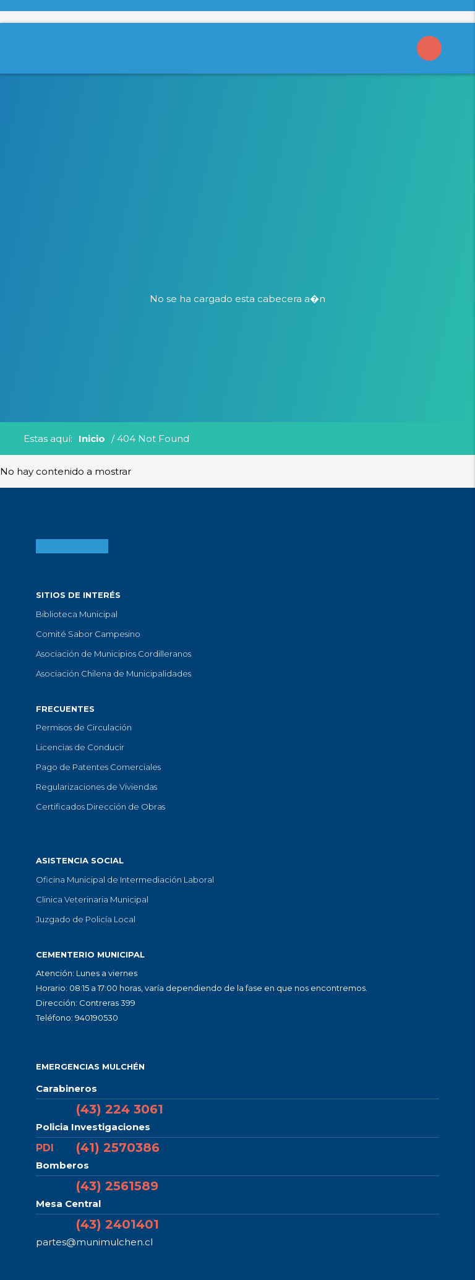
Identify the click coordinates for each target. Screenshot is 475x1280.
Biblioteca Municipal (77, 614)
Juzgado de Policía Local (85, 919)
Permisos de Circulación (84, 727)
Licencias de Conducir (80, 747)
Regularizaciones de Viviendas (96, 787)
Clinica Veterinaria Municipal (92, 899)
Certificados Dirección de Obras (100, 806)
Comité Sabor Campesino (88, 634)
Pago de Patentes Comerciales (98, 767)
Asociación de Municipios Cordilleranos (113, 654)
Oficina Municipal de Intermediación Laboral (125, 879)
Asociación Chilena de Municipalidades (113, 673)
